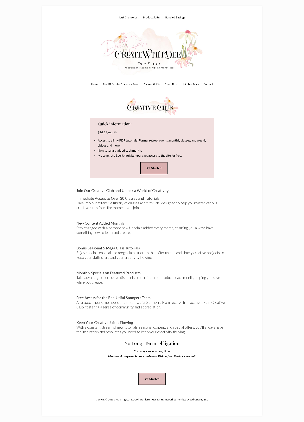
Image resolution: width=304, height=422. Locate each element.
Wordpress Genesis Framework (156, 399)
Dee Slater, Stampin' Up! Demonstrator (152, 51)
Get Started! (154, 168)
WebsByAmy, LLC (199, 399)
